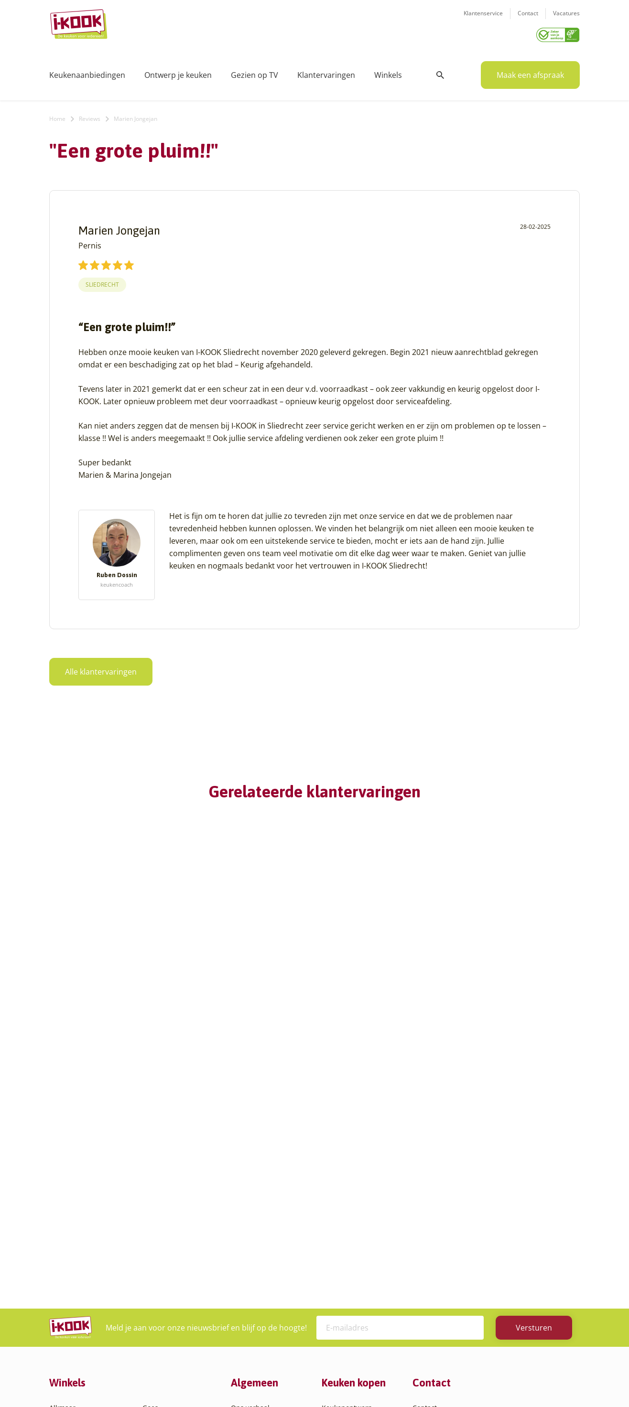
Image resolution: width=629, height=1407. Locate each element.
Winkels (388, 71)
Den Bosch (66, 1289)
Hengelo (155, 1197)
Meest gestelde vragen (267, 1231)
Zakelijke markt (255, 1209)
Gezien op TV (254, 71)
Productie (337, 1186)
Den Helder (67, 1312)
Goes (150, 1174)
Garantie (335, 1231)
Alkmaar (62, 1174)
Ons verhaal (250, 1174)
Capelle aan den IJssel (84, 1277)
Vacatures (566, 19)
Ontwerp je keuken (178, 71)
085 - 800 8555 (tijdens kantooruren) (483, 1234)
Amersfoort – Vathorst (84, 1209)
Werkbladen (341, 1254)
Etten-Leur (66, 1335)
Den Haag (64, 1300)
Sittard (153, 1254)
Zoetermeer (161, 1323)
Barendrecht (69, 1254)
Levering (335, 1220)
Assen (58, 1243)
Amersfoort (67, 1197)
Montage (336, 1197)
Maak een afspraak (530, 71)
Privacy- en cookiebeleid (332, 1380)
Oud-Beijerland (167, 1231)
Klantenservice (483, 19)
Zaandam (157, 1312)
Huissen (155, 1209)
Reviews (89, 115)
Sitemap (391, 1380)
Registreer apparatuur (267, 1243)
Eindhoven (66, 1323)
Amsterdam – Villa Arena (88, 1220)
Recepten (246, 1197)
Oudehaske (160, 1243)
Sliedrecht (102, 281)
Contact (528, 19)
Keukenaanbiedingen (87, 71)
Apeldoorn (66, 1231)
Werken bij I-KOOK (261, 1220)
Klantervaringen (326, 71)
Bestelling (337, 1209)
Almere (60, 1186)
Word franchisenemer (266, 1254)
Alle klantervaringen (101, 668)
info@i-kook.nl (487, 1222)
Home (57, 115)
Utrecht (154, 1277)
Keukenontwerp (347, 1174)
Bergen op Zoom (75, 1266)
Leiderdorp (160, 1220)
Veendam (157, 1289)
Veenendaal (161, 1300)
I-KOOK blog (250, 1186)
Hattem (154, 1186)
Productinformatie (351, 1243)
